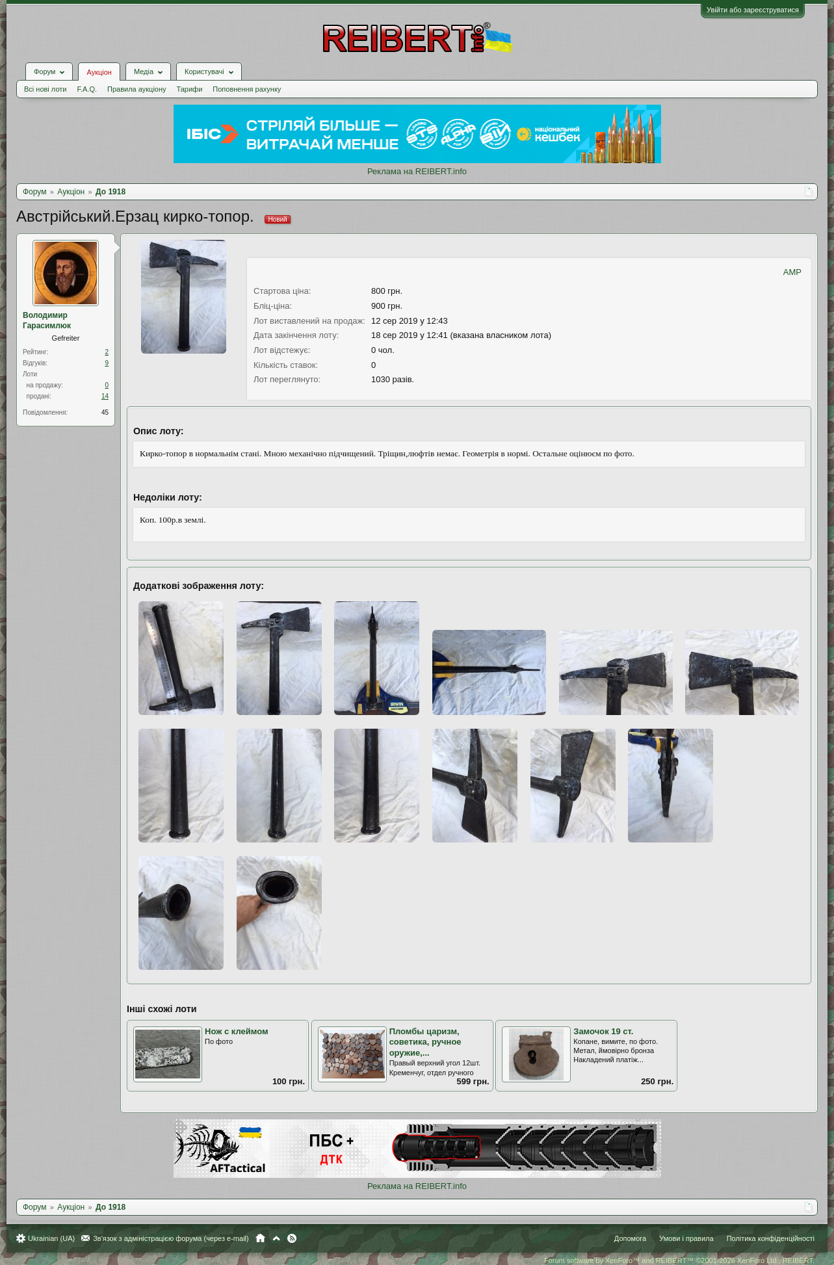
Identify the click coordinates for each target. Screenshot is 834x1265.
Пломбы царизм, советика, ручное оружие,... (425, 1042)
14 (105, 396)
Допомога (630, 1238)
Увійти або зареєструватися (753, 10)
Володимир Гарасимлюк (47, 320)
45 (105, 412)
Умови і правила (686, 1238)
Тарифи (190, 89)
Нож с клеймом (236, 1031)
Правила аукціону (136, 89)
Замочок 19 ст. (603, 1031)
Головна (260, 1238)
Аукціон (98, 72)
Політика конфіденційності (770, 1238)
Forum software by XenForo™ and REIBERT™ (679, 1260)
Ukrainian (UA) (51, 1238)
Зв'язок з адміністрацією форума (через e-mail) (171, 1238)
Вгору (276, 1238)
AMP (792, 272)
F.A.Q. (87, 89)
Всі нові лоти (45, 89)
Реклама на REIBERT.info (417, 171)
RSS (291, 1238)
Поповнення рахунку (247, 89)
